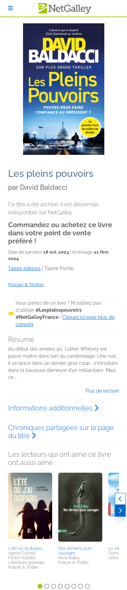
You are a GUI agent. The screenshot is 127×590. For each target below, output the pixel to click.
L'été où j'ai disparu (25, 548)
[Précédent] (120, 499)
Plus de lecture (102, 391)
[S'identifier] (10, 8)
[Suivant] (120, 511)
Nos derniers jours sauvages (75, 551)
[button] (30, 508)
